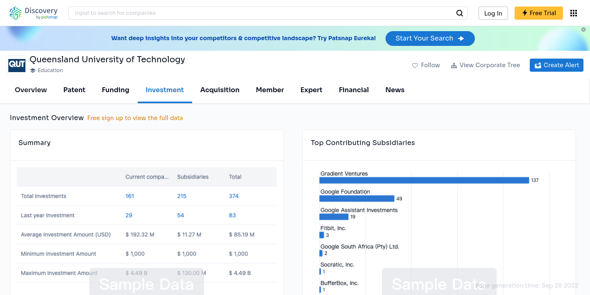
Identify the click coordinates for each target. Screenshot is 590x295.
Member (270, 90)
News (394, 90)
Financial (354, 90)
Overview (31, 90)
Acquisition (220, 90)
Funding (115, 90)
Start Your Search (430, 38)
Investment (165, 90)
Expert (311, 90)
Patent (75, 90)
